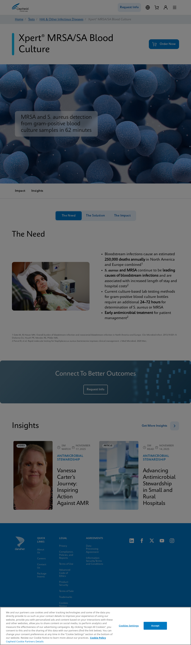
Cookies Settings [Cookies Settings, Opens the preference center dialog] (129, 625)
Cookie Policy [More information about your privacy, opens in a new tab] (98, 637)
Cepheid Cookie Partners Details (25, 641)
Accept (155, 625)
